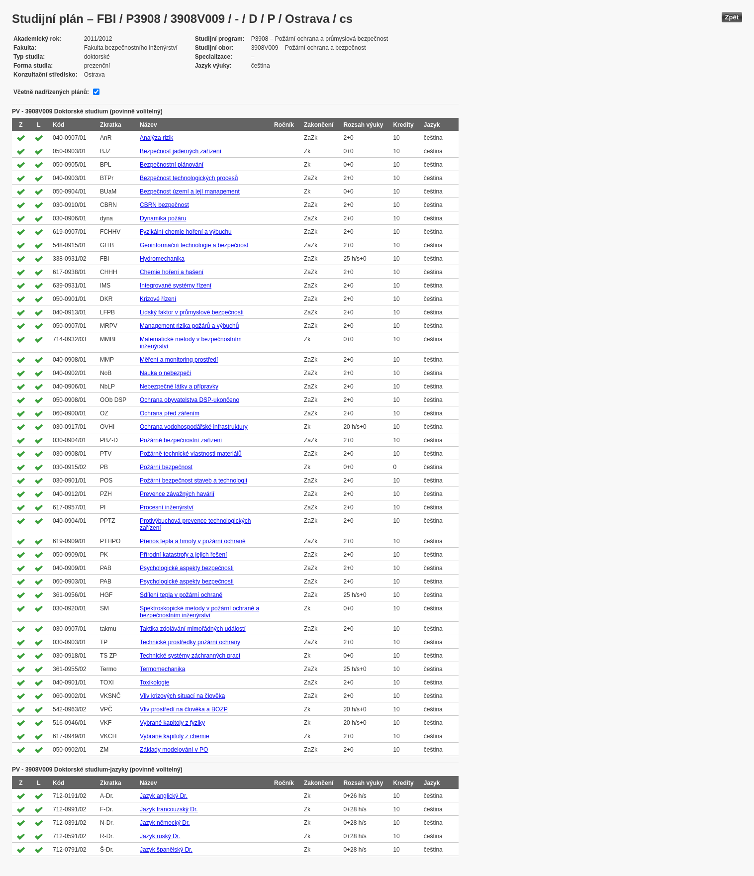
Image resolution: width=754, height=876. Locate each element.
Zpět (732, 17)
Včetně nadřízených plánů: (51, 92)
